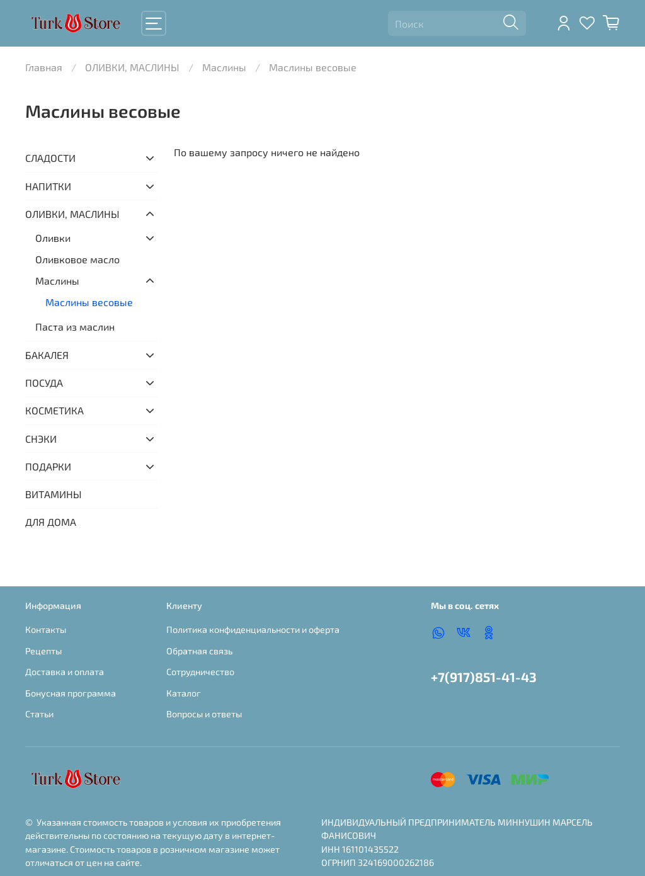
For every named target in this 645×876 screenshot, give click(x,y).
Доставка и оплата (64, 671)
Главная (43, 67)
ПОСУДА (44, 383)
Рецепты (43, 651)
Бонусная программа (70, 693)
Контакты (45, 629)
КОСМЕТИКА (54, 410)
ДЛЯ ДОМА (50, 522)
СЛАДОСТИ (50, 158)
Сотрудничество (200, 671)
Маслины (224, 67)
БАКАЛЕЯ (47, 355)
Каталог (183, 693)
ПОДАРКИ (48, 466)
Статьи (39, 713)
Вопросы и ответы (204, 713)
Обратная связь (199, 651)
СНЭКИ (41, 439)
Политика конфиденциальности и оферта (253, 629)
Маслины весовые (89, 302)
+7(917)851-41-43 (484, 677)
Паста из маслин (75, 327)
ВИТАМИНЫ (53, 494)
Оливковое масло (77, 259)
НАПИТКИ (48, 186)
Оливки (53, 238)
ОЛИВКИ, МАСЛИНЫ (132, 67)
